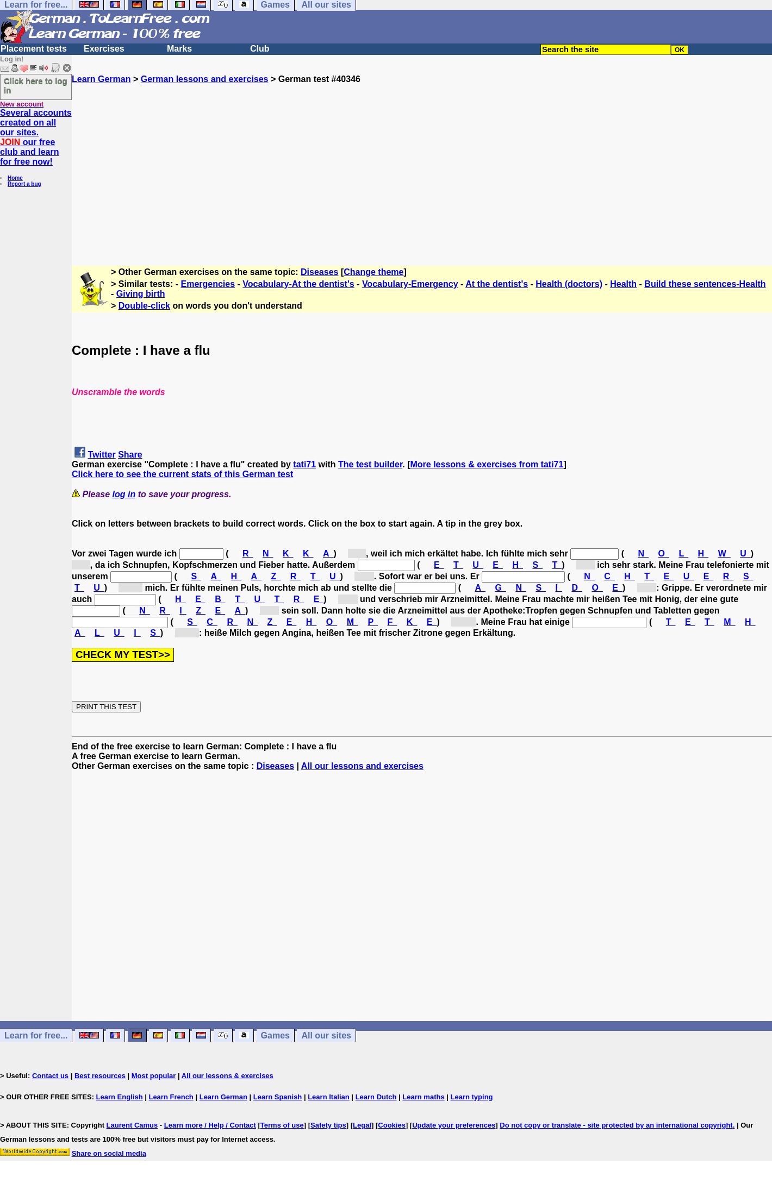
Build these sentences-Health (704, 284)
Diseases (319, 272)
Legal (362, 1125)
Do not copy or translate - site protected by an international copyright (616, 1125)
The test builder (370, 464)
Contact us (50, 1076)
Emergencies (208, 284)
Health (623, 284)
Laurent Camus (132, 1125)
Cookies (392, 1125)
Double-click (144, 305)
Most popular (154, 1076)
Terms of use (282, 1125)
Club (260, 48)
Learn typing (472, 1097)
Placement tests (34, 48)
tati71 (304, 464)
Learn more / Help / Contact (210, 1125)
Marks (179, 48)
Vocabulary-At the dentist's (298, 284)
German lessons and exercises (205, 79)
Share (130, 454)
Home (15, 178)
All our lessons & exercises (227, 1076)
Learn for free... (35, 1035)
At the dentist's (496, 284)
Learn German (101, 79)
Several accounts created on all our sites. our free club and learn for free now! (36, 137)
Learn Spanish (277, 1097)
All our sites (326, 1035)
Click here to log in (35, 85)
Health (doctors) (569, 284)
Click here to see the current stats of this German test (182, 474)
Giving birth (140, 293)
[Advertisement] (422, 160)
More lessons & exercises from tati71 (487, 464)
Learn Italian (329, 1097)
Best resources (100, 1076)
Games (275, 1035)
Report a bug (24, 184)
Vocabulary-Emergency (410, 284)
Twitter (101, 454)
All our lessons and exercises (362, 766)
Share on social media (109, 1153)
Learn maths (423, 1097)
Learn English (119, 1097)
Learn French (170, 1097)
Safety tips (328, 1125)
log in (124, 494)
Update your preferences (453, 1125)
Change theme (373, 272)
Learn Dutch (376, 1097)
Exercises (104, 48)
